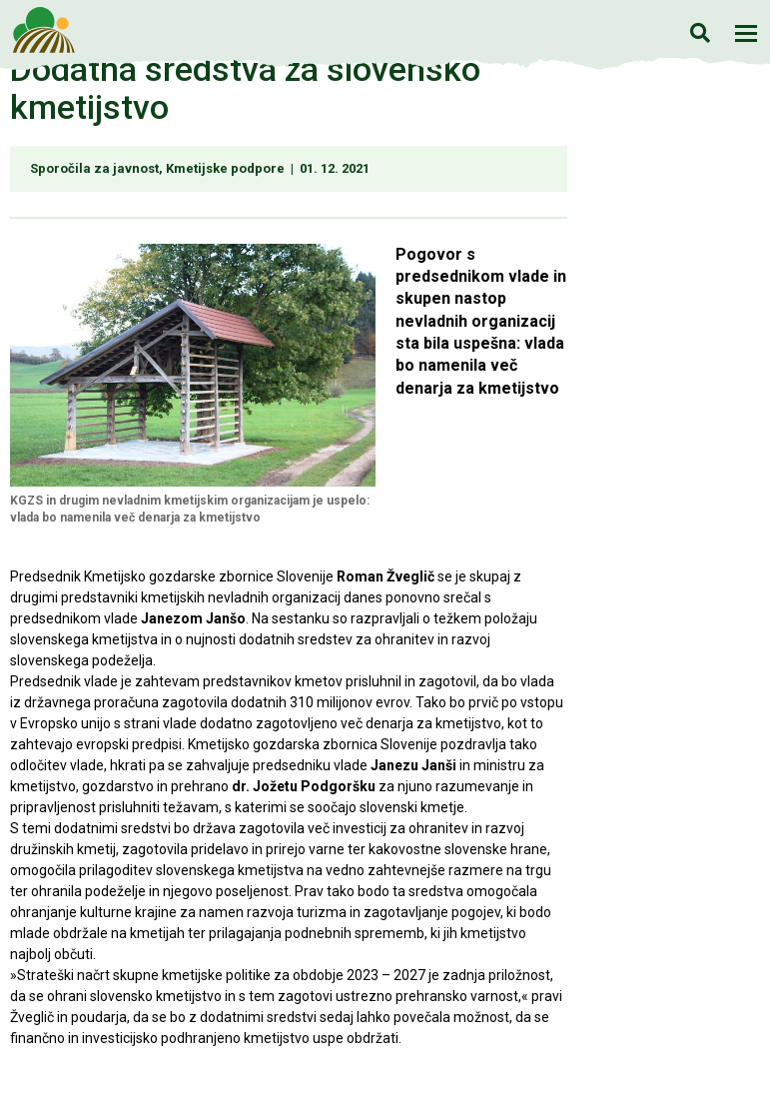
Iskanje (699, 32)
